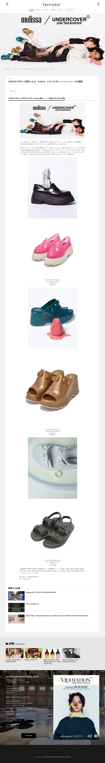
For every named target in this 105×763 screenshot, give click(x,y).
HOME (8, 69)
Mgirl (60, 10)
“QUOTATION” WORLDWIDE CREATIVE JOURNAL (57, 757)
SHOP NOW (28, 735)
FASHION (31, 10)
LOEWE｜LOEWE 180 (31, 660)
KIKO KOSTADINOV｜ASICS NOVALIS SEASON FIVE (71, 660)
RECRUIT (9, 753)
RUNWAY (38, 10)
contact (9, 751)
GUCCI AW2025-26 (32, 604)
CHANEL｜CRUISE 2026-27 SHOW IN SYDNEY (13, 660)
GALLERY (52, 10)
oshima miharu (11, 752)
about (8, 750)
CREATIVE (45, 10)
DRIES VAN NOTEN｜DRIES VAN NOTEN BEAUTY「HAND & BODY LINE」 (52, 661)
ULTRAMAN (69, 10)
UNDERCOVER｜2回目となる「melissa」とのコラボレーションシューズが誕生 (36, 69)
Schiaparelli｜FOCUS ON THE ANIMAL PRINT (41, 592)
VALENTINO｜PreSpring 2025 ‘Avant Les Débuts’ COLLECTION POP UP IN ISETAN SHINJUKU (57, 616)
